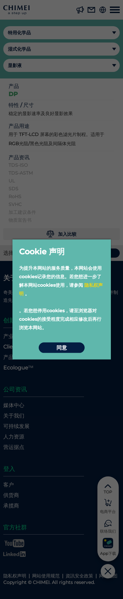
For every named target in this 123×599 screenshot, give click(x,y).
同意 (61, 348)
